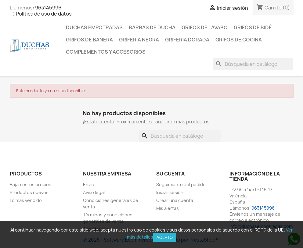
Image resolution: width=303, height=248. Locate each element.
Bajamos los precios (30, 184)
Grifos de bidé (253, 27)
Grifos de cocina (238, 39)
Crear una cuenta (174, 200)
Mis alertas (167, 208)
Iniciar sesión (169, 192)
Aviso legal (94, 192)
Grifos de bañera (89, 39)
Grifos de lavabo (205, 27)
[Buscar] (253, 64)
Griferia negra (139, 39)
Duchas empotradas (94, 27)
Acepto (165, 237)
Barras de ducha (152, 27)
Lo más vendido (26, 200)
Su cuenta (170, 173)
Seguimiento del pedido (181, 184)
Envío (88, 184)
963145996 (48, 7)
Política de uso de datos (44, 13)
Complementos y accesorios (106, 51)
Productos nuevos (29, 192)
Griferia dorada (187, 39)
